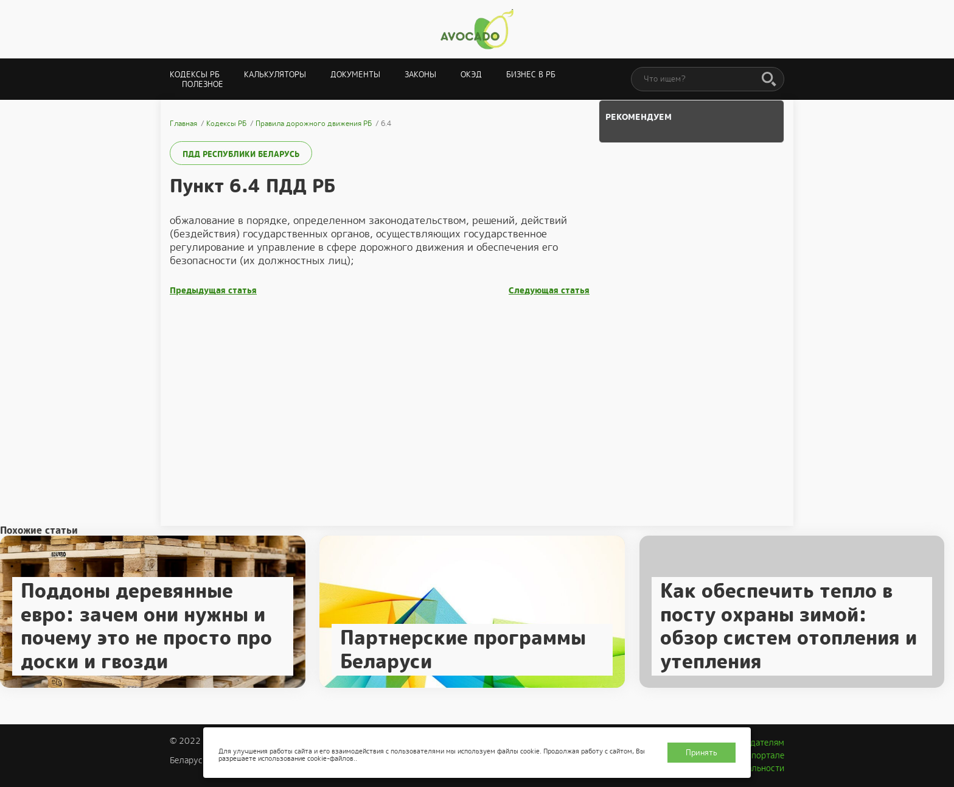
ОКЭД (471, 74)
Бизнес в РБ (530, 74)
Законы (420, 74)
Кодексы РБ (195, 74)
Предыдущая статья (213, 290)
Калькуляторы (275, 74)
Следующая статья (549, 290)
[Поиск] (769, 80)
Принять (701, 752)
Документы (355, 74)
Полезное (202, 84)
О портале (763, 755)
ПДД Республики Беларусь (241, 154)
